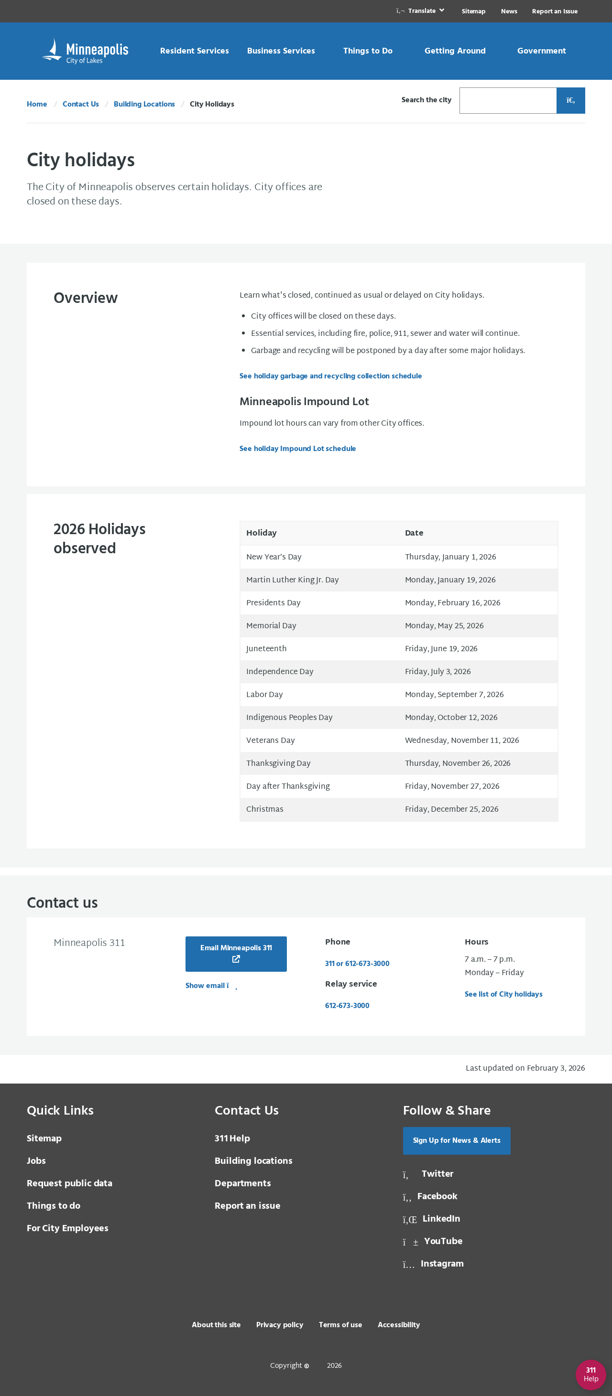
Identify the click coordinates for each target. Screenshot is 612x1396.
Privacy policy (280, 1325)
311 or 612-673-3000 (357, 964)
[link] (421, 11)
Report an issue (248, 1206)
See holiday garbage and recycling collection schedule (331, 376)
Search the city (427, 100)
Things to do (53, 1206)
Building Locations (144, 104)
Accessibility (399, 1325)
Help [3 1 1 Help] (232, 1139)
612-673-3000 (347, 1006)
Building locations (253, 1161)
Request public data (69, 1184)
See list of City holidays (504, 994)
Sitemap (474, 11)
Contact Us (81, 104)
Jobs (36, 1161)
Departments (243, 1184)
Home (37, 104)
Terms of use (340, 1325)
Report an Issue (555, 11)
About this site (216, 1325)
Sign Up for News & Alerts (457, 1141)
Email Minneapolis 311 (236, 948)
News (509, 11)
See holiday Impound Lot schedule (298, 449)
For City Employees (68, 1228)
